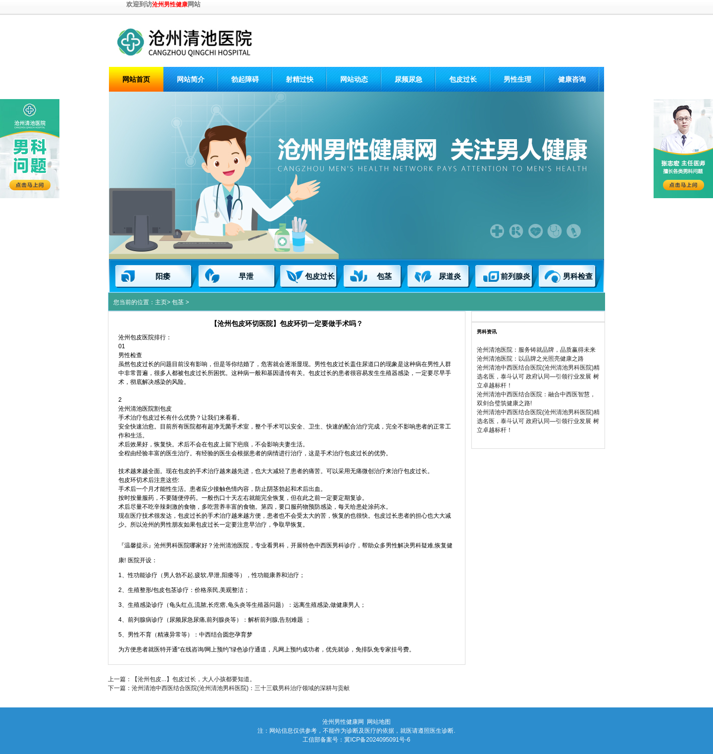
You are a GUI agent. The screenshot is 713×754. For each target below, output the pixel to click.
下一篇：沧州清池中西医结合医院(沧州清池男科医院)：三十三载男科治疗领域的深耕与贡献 (229, 688)
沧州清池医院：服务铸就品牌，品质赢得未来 (536, 349)
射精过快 (299, 79)
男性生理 (517, 79)
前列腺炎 (515, 276)
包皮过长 (463, 79)
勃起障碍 (245, 79)
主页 (161, 302)
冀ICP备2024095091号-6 (377, 739)
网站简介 (190, 79)
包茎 (384, 276)
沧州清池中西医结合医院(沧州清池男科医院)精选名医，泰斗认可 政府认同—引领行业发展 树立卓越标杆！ (538, 376)
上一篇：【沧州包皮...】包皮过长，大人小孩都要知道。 (181, 679)
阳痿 (162, 276)
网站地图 (379, 721)
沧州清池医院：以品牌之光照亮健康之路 (530, 358)
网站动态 (354, 79)
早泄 (246, 276)
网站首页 (136, 79)
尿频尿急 (408, 79)
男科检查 (578, 276)
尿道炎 (450, 276)
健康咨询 (572, 79)
